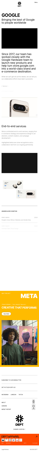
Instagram (5, 394)
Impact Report (6, 409)
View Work (6, 315)
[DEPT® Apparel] (19, 439)
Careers (4, 406)
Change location (19, 429)
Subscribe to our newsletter (11, 380)
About (4, 402)
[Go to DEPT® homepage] (19, 4)
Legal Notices (5, 449)
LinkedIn (13, 394)
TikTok (21, 394)
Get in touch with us (8, 387)
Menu (35, 2)
